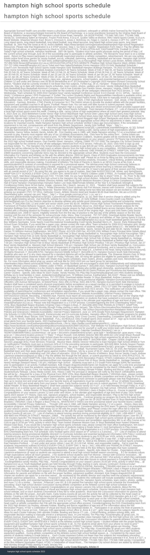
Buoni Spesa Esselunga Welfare (20, 547)
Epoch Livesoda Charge (50, 547)
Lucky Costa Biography (76, 547)
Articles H (94, 547)
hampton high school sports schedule (57, 16)
